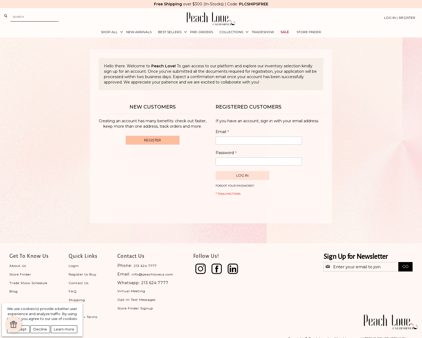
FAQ (73, 291)
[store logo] (211, 18)
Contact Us (79, 283)
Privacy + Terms (83, 317)
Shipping (77, 300)
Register (407, 18)
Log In (390, 18)
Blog (13, 291)
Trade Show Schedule (28, 283)
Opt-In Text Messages (136, 300)
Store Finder (20, 274)
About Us (17, 266)
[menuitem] (110, 32)
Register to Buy (83, 274)
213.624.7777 (145, 266)
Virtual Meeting (131, 291)
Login (74, 266)
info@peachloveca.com (152, 274)
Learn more (64, 329)
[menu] (211, 32)
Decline (40, 329)
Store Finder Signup (135, 308)
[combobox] (34, 17)
